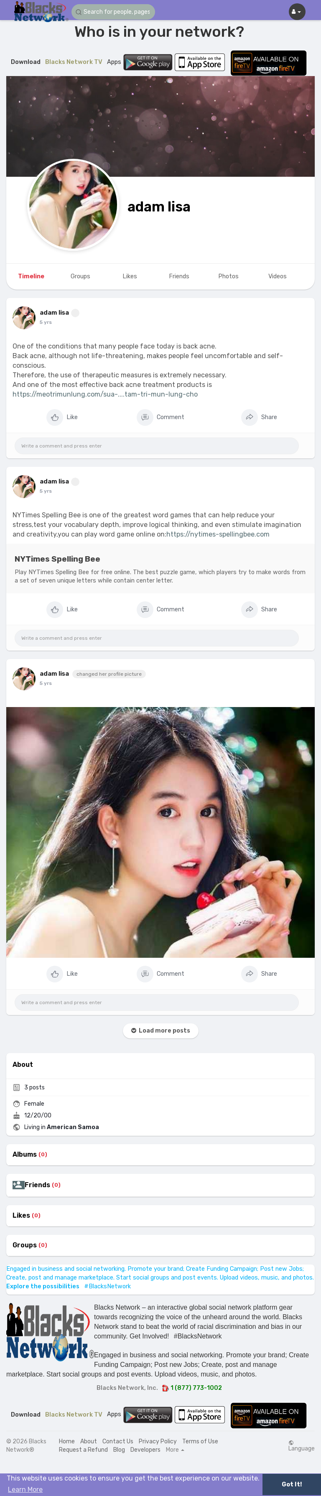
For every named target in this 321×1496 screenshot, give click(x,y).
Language (301, 1446)
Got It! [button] (292, 1484)
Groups (25, 1245)
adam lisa (159, 206)
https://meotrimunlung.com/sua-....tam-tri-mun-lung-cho (105, 394)
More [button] (175, 1450)
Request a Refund (83, 1449)
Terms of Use (200, 1441)
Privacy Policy (158, 1441)
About (88, 1441)
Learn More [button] (25, 1489)
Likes (21, 1215)
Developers (145, 1449)
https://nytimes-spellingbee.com (218, 534)
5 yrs (46, 322)
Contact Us (117, 1441)
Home (67, 1441)
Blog (119, 1449)
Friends (37, 1185)
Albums (25, 1154)
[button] (113, 12)
